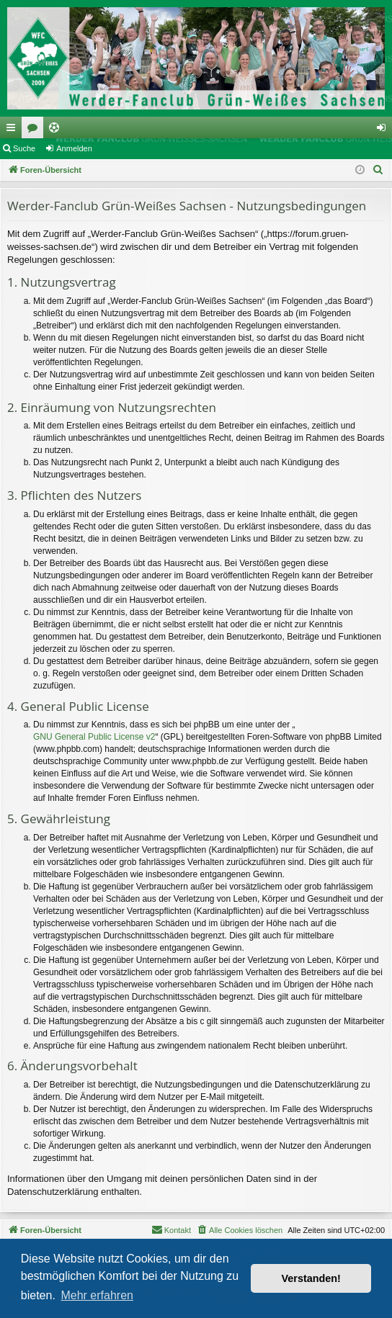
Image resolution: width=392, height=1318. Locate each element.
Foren (35, 130)
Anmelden (74, 148)
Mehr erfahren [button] (97, 1295)
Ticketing (57, 130)
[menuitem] (378, 170)
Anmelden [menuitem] (384, 130)
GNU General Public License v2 (94, 737)
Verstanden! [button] (311, 1278)
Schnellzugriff (14, 130)
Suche (24, 148)
